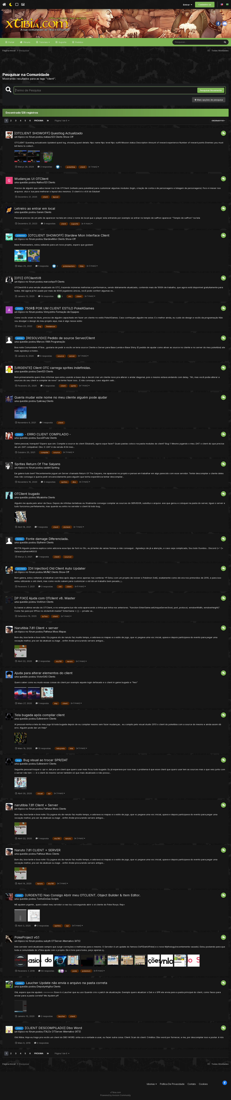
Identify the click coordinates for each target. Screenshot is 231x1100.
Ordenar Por (218, 121)
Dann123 (41, 371)
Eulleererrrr (43, 718)
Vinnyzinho (49, 312)
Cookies (203, 1084)
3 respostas (45, 166)
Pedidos (79, 42)
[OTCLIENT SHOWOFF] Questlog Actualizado (48, 133)
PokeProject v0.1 (26, 937)
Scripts (55, 898)
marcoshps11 (50, 281)
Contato (192, 1084)
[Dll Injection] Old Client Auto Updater (57, 568)
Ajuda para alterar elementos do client (43, 673)
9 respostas (44, 356)
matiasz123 (49, 136)
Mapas (62, 631)
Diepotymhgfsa (45, 986)
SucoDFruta (43, 437)
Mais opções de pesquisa (209, 99)
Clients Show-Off (64, 136)
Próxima (38, 120)
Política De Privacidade (172, 1084)
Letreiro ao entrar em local (34, 208)
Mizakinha (42, 497)
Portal (11, 42)
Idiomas (152, 1084)
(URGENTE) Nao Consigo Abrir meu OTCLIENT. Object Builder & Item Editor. (82, 895)
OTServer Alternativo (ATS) (66, 941)
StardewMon (50, 239)
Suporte (62, 42)
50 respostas (46, 971)
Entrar (187, 4)
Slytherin (41, 542)
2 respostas (47, 385)
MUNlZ (47, 572)
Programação (58, 341)
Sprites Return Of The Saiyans (37, 464)
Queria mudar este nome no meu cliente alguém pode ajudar (60, 397)
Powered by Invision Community (115, 1095)
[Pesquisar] (184, 42)
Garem (40, 212)
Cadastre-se (204, 4)
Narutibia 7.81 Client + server (36, 628)
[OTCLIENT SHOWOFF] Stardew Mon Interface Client (68, 235)
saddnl (47, 467)
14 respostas (46, 296)
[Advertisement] (115, 64)
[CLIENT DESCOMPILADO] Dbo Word (53, 1028)
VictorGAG (42, 676)
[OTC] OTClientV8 (27, 278)
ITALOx (47, 1031)
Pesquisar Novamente (211, 90)
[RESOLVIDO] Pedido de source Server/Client (60, 338)
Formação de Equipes (67, 312)
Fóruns (26, 42)
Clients (51, 182)
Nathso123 (42, 182)
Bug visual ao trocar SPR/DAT (45, 760)
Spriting (55, 467)
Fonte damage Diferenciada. (47, 539)
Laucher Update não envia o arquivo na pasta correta (66, 983)
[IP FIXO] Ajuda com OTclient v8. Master (44, 598)
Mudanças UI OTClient (31, 179)
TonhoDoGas (44, 898)
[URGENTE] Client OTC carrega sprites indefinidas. (52, 368)
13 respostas (43, 748)
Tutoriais (44, 42)
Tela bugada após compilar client (39, 715)
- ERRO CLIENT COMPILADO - (48, 434)
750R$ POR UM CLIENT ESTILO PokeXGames (59, 308)
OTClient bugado (27, 494)
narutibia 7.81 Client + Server (36, 805)
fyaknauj (41, 401)
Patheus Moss (51, 631)
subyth (47, 941)
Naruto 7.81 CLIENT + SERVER (37, 850)
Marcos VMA (43, 341)
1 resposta (41, 266)
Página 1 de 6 (62, 120)
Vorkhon (41, 601)
